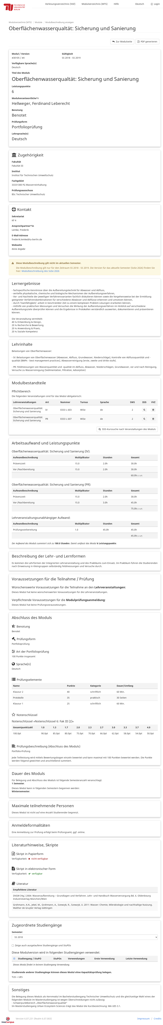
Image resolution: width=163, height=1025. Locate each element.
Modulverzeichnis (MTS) (94, 3)
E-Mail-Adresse (20, 235)
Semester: (17, 932)
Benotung (17, 109)
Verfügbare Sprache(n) (24, 63)
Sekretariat (18, 216)
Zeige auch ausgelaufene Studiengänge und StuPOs (41, 945)
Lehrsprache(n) (20, 133)
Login (155, 3)
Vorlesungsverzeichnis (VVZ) (60, 3)
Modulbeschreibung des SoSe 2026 (40, 270)
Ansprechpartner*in (23, 225)
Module (38, 22)
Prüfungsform (19, 121)
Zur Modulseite (122, 41)
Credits (157, 1018)
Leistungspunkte (21, 86)
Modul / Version (20, 53)
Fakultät (16, 161)
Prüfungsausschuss (22, 190)
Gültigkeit (67, 53)
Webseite (17, 244)
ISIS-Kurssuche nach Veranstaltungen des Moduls (127, 429)
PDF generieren (147, 41)
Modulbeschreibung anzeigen (59, 22)
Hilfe (116, 3)
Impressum (143, 1018)
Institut (16, 171)
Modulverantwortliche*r (25, 98)
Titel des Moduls (21, 72)
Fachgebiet (18, 180)
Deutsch (139, 3)
